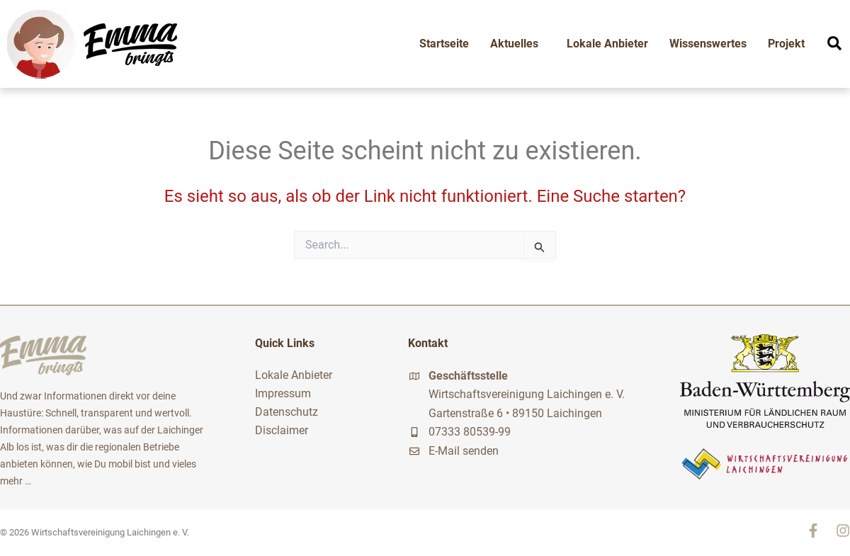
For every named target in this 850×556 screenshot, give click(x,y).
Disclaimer (281, 430)
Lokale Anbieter (607, 43)
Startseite (444, 43)
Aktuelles (517, 44)
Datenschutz (286, 412)
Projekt (786, 43)
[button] (834, 43)
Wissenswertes (708, 43)
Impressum (283, 393)
